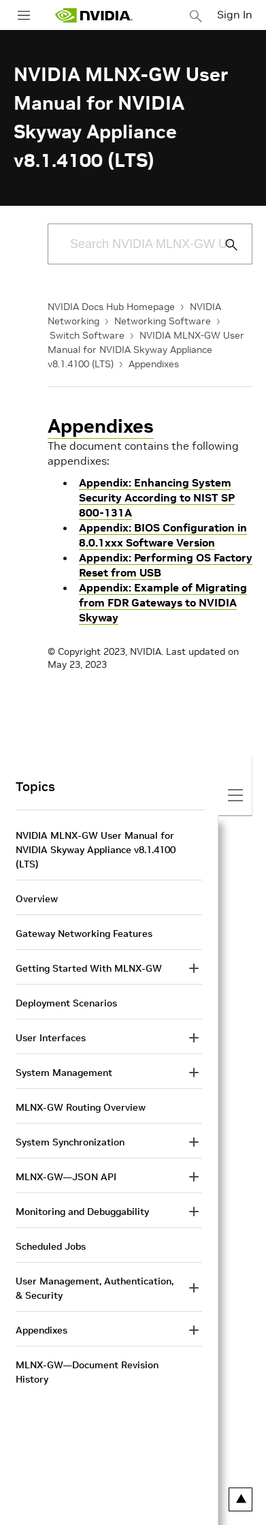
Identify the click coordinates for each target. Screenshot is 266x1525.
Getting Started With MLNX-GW (89, 968)
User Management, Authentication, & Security (94, 1288)
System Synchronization (70, 1142)
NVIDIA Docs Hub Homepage (111, 307)
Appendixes (154, 364)
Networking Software (162, 321)
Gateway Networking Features (84, 933)
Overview (37, 899)
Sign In (234, 14)
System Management (64, 1072)
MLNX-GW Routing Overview (81, 1107)
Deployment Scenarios (66, 1003)
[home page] (94, 15)
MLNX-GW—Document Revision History (87, 1372)
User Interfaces (51, 1038)
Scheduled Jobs (51, 1246)
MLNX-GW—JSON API (66, 1177)
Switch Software (87, 335)
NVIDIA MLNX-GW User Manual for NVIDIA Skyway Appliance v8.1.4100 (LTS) (146, 349)
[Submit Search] (224, 244)
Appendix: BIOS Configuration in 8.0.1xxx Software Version (163, 535)
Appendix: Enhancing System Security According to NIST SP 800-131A (157, 497)
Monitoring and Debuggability (82, 1211)
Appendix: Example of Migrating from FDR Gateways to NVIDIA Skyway (163, 602)
